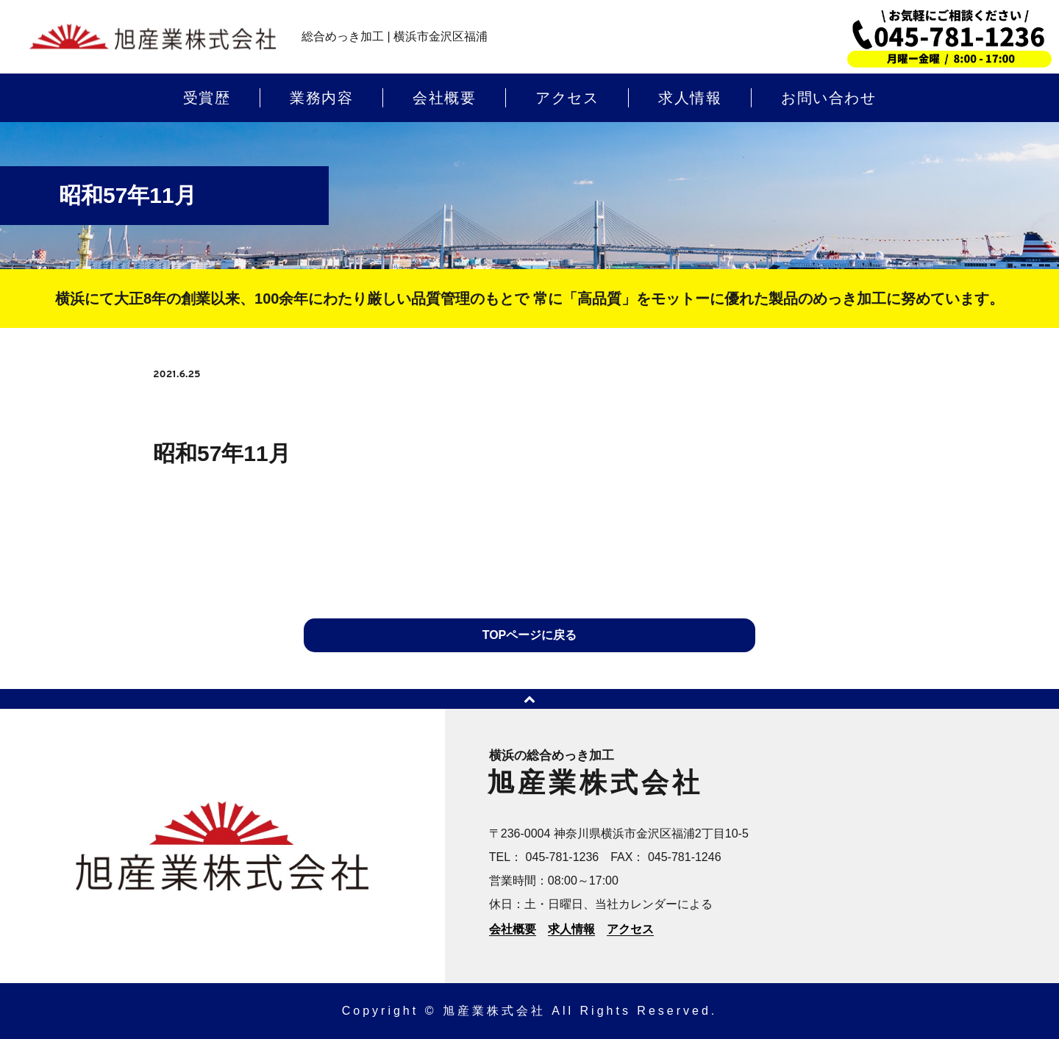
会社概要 (444, 98)
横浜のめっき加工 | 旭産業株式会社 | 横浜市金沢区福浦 (152, 37)
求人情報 (689, 98)
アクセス (567, 98)
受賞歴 (207, 98)
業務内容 (321, 98)
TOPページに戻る (529, 635)
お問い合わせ (828, 98)
